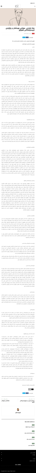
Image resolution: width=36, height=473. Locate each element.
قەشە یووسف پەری (31, 445)
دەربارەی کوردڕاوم (32, 460)
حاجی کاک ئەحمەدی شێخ (30, 439)
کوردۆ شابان (26, 33)
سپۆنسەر (33, 454)
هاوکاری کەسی (32, 452)
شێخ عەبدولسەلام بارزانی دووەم (29, 433)
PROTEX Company (7, 471)
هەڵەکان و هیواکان (5, 401)
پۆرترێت (33, 33)
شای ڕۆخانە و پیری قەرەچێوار (30, 427)
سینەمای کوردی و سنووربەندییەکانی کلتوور (27, 401)
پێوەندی (34, 458)
